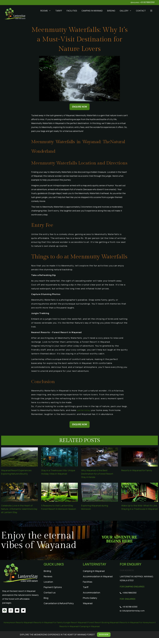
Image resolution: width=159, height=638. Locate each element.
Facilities (72, 10)
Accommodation (91, 592)
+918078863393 (129, 592)
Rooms (46, 10)
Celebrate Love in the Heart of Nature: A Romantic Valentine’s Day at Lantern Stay (19, 509)
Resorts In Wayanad (68, 626)
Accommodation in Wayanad (98, 576)
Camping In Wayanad (92, 10)
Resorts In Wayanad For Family (48, 622)
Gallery (127, 10)
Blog (46, 597)
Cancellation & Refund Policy (59, 603)
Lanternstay (83, 410)
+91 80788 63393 (129, 606)
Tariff (58, 10)
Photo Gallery (90, 597)
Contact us (49, 592)
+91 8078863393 (147, 2)
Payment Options (53, 587)
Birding (111, 10)
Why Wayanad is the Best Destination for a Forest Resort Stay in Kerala (97, 474)
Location (48, 581)
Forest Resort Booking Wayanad (103, 622)
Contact (141, 10)
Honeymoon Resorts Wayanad (18, 622)
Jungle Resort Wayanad (75, 622)
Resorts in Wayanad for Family (136, 470)
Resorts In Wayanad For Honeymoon (137, 622)
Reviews (48, 576)
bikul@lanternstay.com (133, 610)
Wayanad (87, 603)
